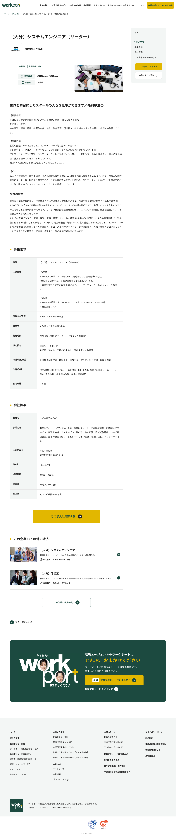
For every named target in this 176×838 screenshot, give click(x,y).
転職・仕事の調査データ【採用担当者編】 (71, 757)
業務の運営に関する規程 (155, 744)
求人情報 (140, 42)
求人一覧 (15, 14)
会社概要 (138, 52)
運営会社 (150, 756)
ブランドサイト (61, 779)
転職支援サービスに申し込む (116, 754)
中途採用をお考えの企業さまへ (117, 772)
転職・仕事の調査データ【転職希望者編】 (71, 752)
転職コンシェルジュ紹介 (20, 764)
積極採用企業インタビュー (64, 742)
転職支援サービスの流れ (20, 754)
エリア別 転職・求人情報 (114, 766)
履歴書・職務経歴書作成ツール (23, 759)
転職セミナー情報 (60, 737)
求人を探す (14, 738)
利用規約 (149, 738)
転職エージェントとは (19, 774)
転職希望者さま (110, 737)
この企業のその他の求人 (145, 57)
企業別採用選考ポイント (63, 747)
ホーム (6, 14)
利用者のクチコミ (111, 760)
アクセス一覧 (58, 769)
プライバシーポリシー (154, 732)
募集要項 (138, 47)
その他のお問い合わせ (113, 747)
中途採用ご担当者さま (113, 742)
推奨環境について (153, 750)
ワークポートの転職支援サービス (24, 749)
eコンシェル (15, 769)
